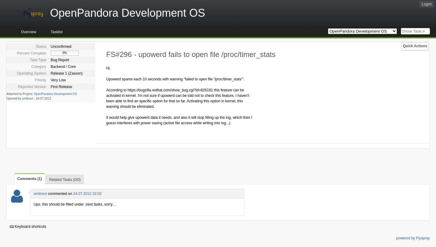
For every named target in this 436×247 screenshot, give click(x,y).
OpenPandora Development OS (55, 94)
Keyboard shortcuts (28, 226)
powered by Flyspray (413, 238)
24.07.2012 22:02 (87, 194)
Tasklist (57, 32)
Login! (427, 4)
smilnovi (27, 98)
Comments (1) (29, 179)
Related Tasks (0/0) (65, 180)
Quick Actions (415, 46)
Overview (28, 32)
